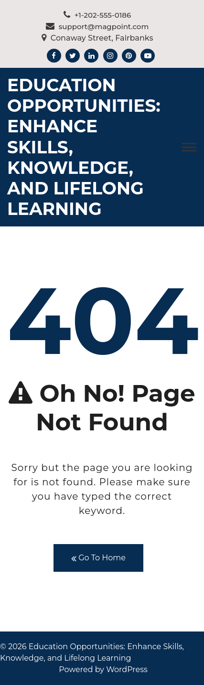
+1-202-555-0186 (97, 15)
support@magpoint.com (97, 26)
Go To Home (98, 558)
